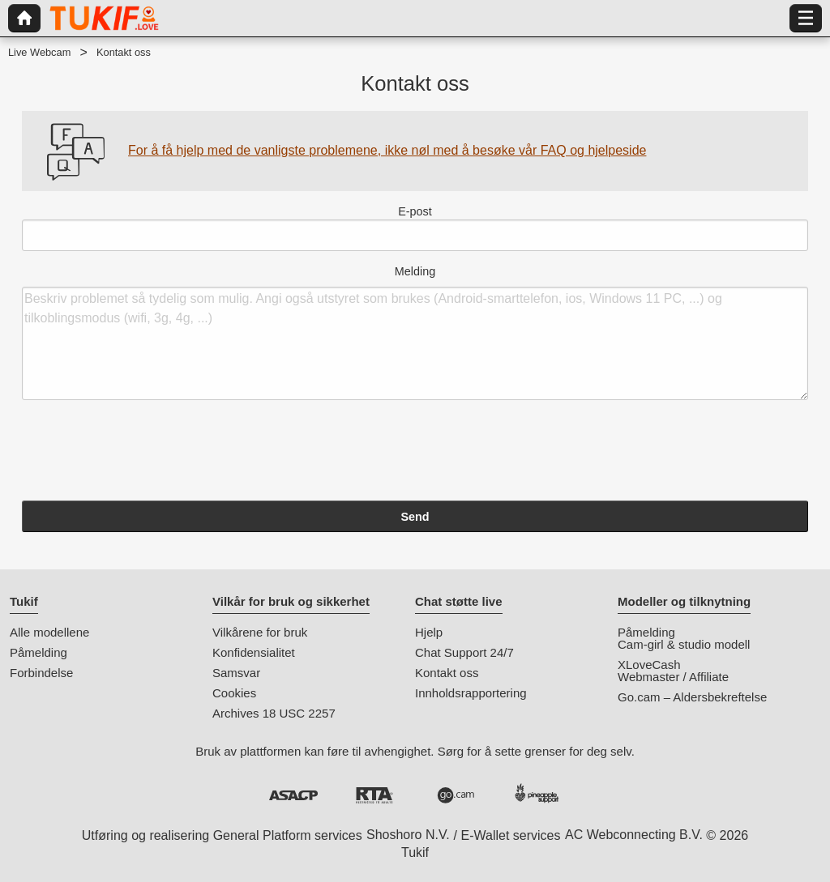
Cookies (234, 693)
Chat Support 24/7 (464, 652)
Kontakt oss (446, 673)
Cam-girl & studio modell (684, 644)
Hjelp (429, 632)
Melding (415, 333)
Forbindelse (41, 673)
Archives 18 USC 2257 (274, 713)
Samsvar (236, 673)
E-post (415, 228)
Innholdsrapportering (471, 693)
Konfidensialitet (253, 652)
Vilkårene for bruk (259, 632)
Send (414, 516)
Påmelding (38, 652)
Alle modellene (49, 632)
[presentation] (145, 452)
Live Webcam (39, 52)
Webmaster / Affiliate (673, 677)
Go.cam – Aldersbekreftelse (692, 697)
